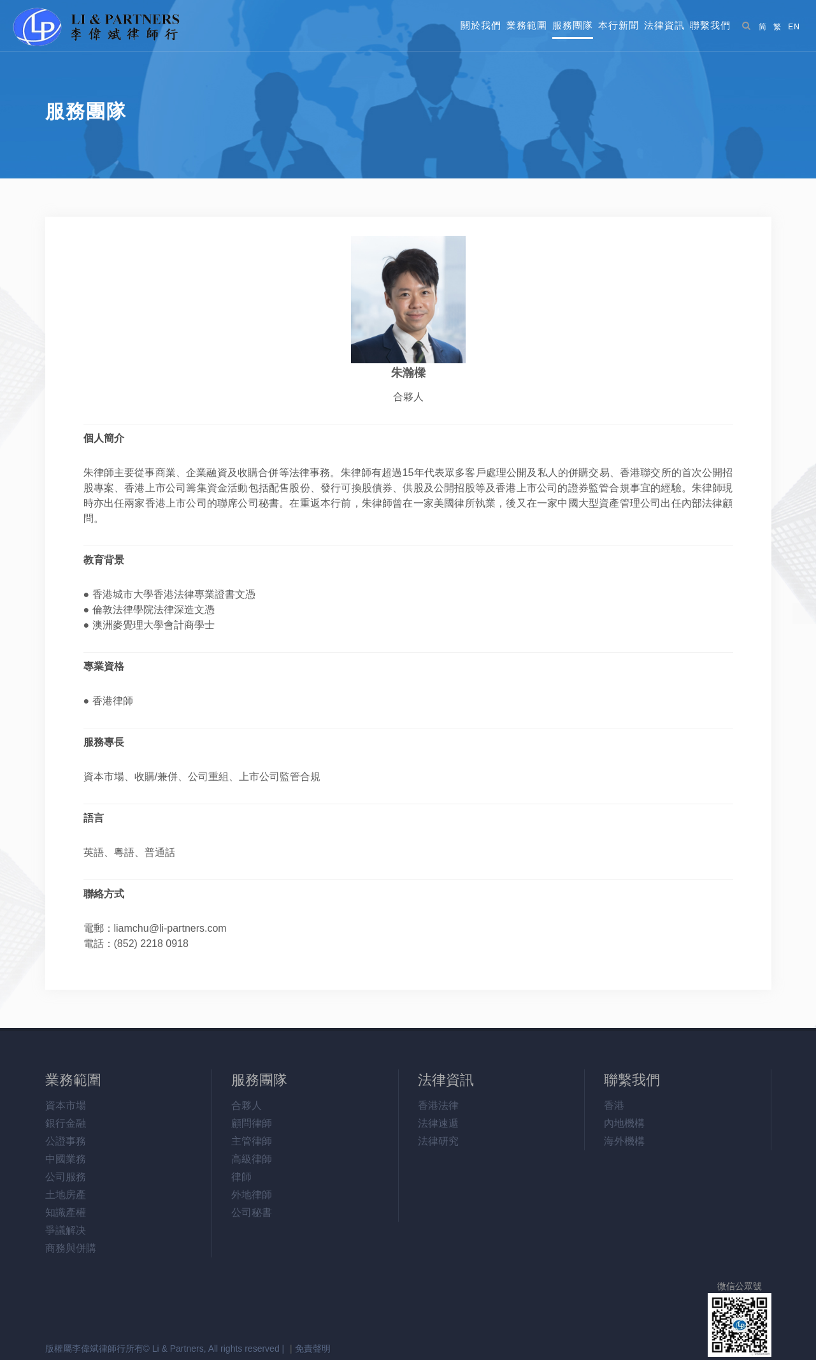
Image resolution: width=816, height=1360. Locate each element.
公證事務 (65, 1141)
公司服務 (65, 1176)
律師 (241, 1176)
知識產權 (65, 1212)
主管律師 (251, 1141)
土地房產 (65, 1194)
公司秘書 (251, 1212)
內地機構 (624, 1123)
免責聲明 (313, 1348)
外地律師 (251, 1194)
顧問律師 (251, 1123)
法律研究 (438, 1141)
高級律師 (251, 1159)
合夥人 (246, 1105)
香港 (614, 1105)
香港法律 (438, 1105)
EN (794, 26)
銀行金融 (65, 1123)
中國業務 (65, 1159)
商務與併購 (70, 1248)
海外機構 (624, 1141)
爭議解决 (65, 1230)
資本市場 (65, 1105)
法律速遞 (438, 1123)
